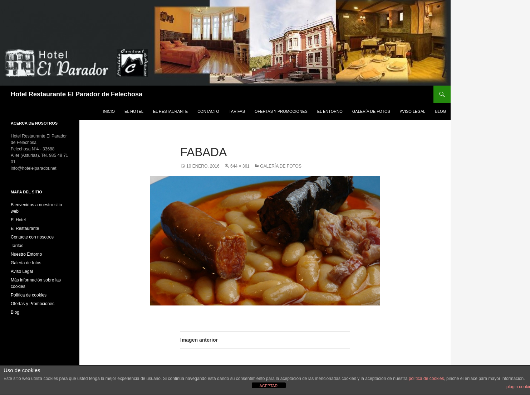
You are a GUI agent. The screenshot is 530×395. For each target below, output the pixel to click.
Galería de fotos (371, 111)
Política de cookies (28, 295)
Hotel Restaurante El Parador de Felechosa (76, 94)
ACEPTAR (268, 386)
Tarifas (237, 111)
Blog (440, 111)
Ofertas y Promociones (281, 111)
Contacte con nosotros (32, 237)
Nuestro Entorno (26, 254)
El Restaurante (170, 111)
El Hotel (133, 111)
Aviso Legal (412, 111)
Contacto (208, 111)
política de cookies (426, 378)
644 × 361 (240, 166)
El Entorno (330, 111)
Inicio (109, 111)
